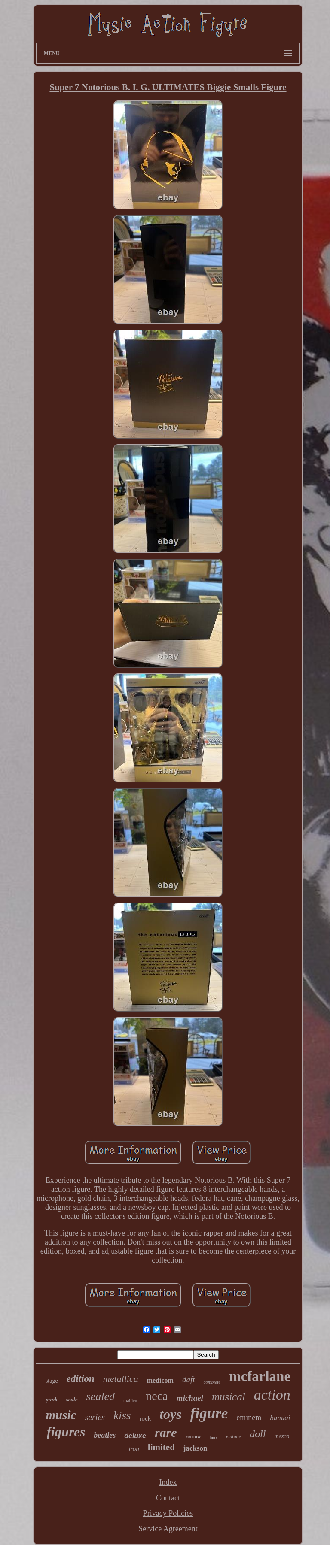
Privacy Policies (168, 1513)
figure (209, 1413)
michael (190, 1398)
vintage (233, 1436)
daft (188, 1379)
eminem (248, 1417)
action (272, 1395)
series (95, 1417)
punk (51, 1399)
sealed (100, 1396)
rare (166, 1432)
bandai (280, 1418)
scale (72, 1399)
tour (213, 1437)
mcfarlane (259, 1376)
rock (145, 1418)
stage (52, 1381)
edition (81, 1378)
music (61, 1415)
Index (168, 1482)
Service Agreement (167, 1528)
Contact (168, 1498)
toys (170, 1414)
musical (228, 1397)
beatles (105, 1435)
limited (161, 1447)
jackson (195, 1448)
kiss (122, 1415)
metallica (120, 1378)
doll (258, 1433)
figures (66, 1431)
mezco (281, 1436)
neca (157, 1396)
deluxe (135, 1435)
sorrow (193, 1436)
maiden (130, 1400)
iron (133, 1448)
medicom (160, 1380)
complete (211, 1381)
